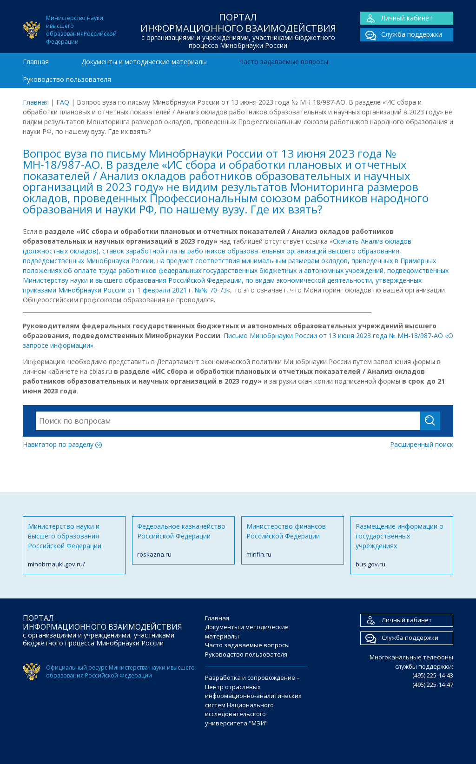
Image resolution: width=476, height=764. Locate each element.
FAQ (62, 102)
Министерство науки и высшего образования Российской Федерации (74, 545)
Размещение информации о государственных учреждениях (402, 545)
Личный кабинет (396, 18)
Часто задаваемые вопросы (283, 61)
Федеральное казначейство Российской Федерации (183, 540)
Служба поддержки (401, 35)
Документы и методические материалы (144, 61)
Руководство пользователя (67, 79)
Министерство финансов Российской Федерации (292, 540)
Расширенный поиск (421, 444)
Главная (36, 61)
